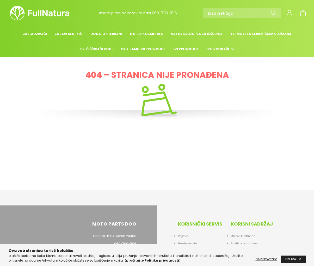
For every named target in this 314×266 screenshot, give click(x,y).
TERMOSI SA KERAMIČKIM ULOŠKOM (260, 34)
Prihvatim (293, 261)
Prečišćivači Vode (96, 49)
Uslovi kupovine (243, 236)
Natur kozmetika (146, 34)
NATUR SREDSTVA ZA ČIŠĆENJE (197, 34)
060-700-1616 (164, 13)
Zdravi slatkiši (69, 34)
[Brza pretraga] (242, 13)
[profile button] (289, 13)
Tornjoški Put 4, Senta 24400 (114, 236)
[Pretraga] (273, 13)
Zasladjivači (35, 34)
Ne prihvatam (266, 261)
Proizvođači (218, 49)
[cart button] (303, 13)
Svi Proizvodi (185, 49)
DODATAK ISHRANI (106, 34)
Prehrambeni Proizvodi (143, 49)
